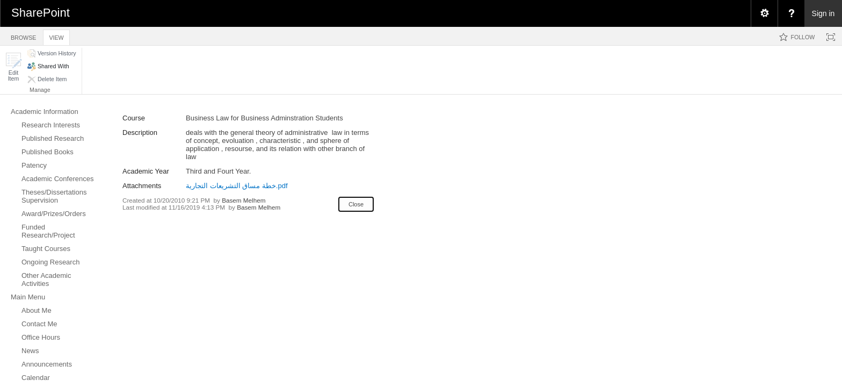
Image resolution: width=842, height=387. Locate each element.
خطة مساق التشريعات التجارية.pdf (237, 186)
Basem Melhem (243, 200)
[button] (13, 66)
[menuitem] (764, 13)
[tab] (23, 36)
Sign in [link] (823, 13)
